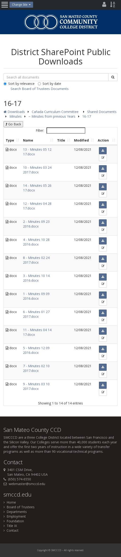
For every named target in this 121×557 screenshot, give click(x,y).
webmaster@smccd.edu (27, 484)
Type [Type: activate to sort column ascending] (10, 140)
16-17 (86, 116)
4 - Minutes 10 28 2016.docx (36, 242)
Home (10, 502)
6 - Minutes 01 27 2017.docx (36, 314)
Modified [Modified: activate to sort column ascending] (81, 140)
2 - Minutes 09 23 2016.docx (36, 223)
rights (70, 550)
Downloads (14, 111)
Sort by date (49, 83)
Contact (11, 530)
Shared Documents (102, 111)
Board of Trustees (19, 507)
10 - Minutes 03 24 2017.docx (37, 169)
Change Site (21, 5)
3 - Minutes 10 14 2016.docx (36, 278)
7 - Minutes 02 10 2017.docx (36, 368)
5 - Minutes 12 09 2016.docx (36, 350)
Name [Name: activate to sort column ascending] (28, 140)
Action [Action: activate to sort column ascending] (103, 140)
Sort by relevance (19, 83)
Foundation (14, 521)
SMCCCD (10, 437)
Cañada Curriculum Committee (55, 111)
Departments (15, 511)
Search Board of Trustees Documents (40, 88)
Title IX (10, 525)
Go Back (13, 124)
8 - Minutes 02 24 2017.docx (36, 260)
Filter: (60, 130)
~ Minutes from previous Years (52, 116)
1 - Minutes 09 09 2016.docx (36, 296)
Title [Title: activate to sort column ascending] (61, 140)
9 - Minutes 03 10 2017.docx (36, 386)
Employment (15, 516)
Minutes (16, 116)
